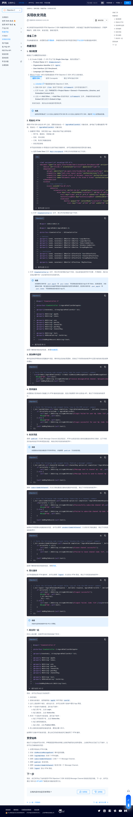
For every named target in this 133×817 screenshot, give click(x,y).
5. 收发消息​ (117, 32)
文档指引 (5, 17)
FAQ (93, 114)
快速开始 (5, 32)
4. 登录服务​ (117, 28)
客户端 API (12, 47)
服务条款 (16, 809)
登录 (127, 3)
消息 (54, 566)
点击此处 (39, 84)
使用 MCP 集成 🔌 (9, 24)
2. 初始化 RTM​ (118, 22)
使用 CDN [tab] (36, 78)
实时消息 (36, 8)
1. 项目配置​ (117, 19)
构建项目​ (115, 16)
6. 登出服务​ (117, 35)
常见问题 (47, 3)
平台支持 (80, 40)
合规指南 (5, 65)
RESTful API (12, 50)
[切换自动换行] (100, 157)
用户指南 (5, 43)
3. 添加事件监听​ (119, 25)
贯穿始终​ (115, 41)
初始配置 (54, 350)
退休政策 (5, 58)
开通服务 (5, 36)
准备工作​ (115, 12)
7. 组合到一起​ (118, 38)
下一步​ (114, 45)
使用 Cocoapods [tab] (52, 78)
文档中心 (11, 3)
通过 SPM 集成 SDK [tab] (71, 78)
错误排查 (5, 54)
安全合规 (36, 809)
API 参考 (39, 781)
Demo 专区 (39, 3)
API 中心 (31, 3)
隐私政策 (8, 809)
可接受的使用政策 (26, 809)
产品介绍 (5, 28)
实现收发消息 (6, 39)
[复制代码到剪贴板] (105, 157)
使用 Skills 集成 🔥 (9, 21)
